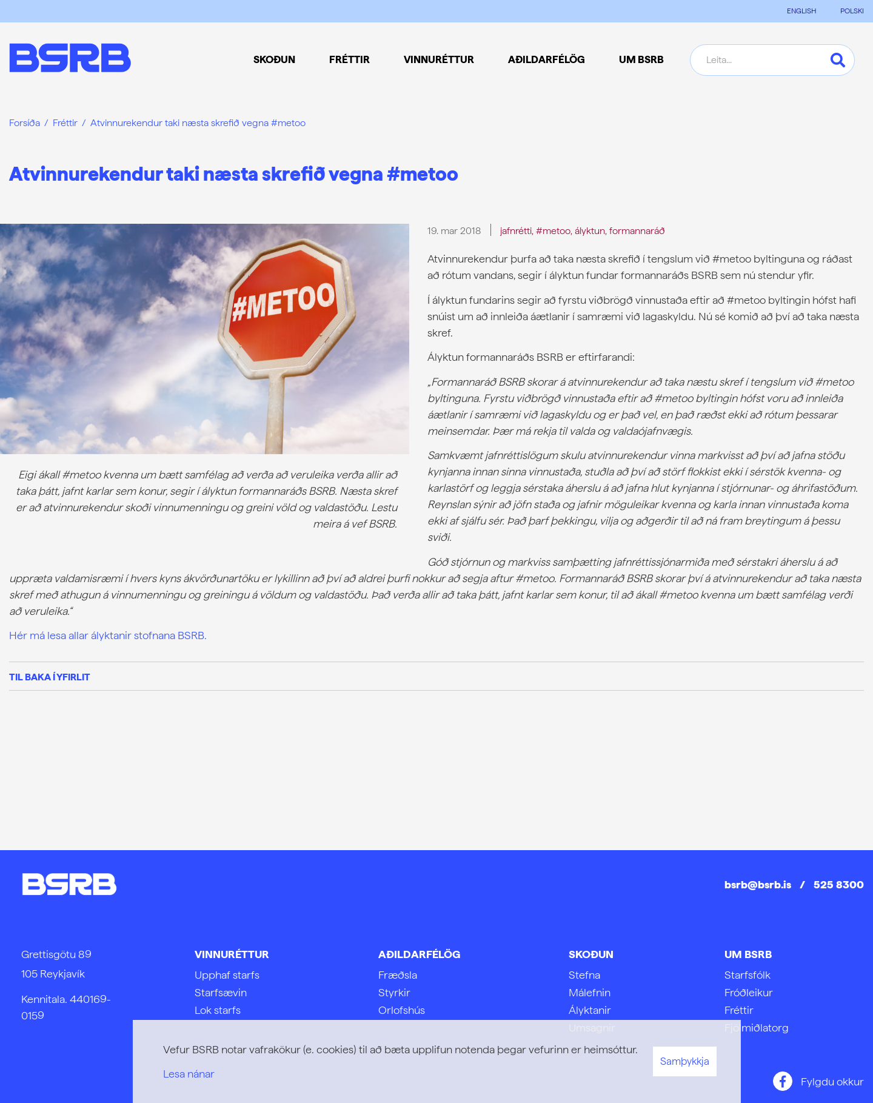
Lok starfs (218, 1010)
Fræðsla (397, 974)
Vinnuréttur (232, 954)
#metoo (553, 230)
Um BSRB (748, 954)
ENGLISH (801, 11)
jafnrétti (516, 230)
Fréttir (65, 123)
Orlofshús (401, 1010)
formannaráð (637, 230)
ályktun (590, 230)
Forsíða (24, 123)
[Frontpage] (70, 59)
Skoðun (591, 954)
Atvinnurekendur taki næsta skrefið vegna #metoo (198, 123)
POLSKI (852, 11)
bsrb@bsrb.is (757, 884)
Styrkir (394, 992)
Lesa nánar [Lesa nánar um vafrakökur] (189, 1073)
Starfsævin (221, 992)
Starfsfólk (747, 974)
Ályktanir (590, 1010)
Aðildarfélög (419, 954)
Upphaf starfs (227, 974)
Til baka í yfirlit (49, 677)
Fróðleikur (748, 992)
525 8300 (839, 884)
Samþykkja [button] (684, 1061)
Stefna (584, 974)
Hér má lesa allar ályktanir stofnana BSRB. (108, 635)
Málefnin (589, 992)
